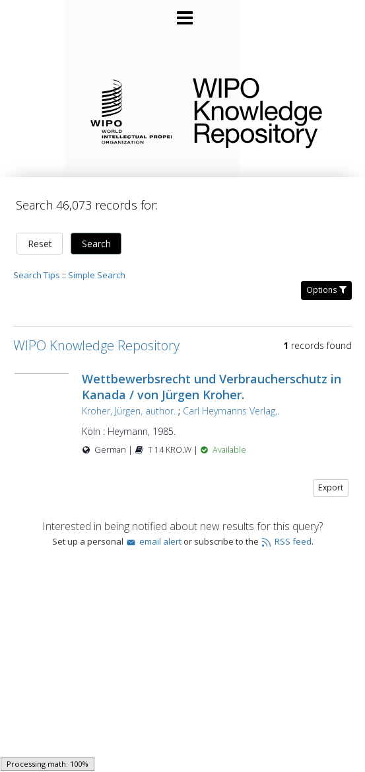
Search (96, 243)
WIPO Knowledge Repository (268, 110)
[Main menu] (183, 12)
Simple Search (96, 275)
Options (326, 289)
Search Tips (36, 275)
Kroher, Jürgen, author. (129, 411)
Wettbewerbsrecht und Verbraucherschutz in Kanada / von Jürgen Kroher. (211, 387)
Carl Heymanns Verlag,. (231, 411)
